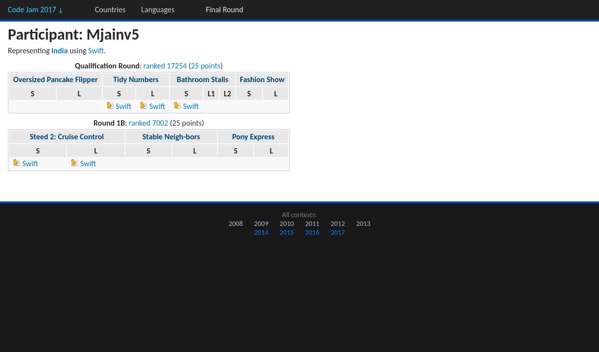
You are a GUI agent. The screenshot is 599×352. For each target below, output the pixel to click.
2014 (261, 232)
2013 (363, 223)
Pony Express (253, 136)
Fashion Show (262, 79)
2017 (338, 232)
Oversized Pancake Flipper (55, 79)
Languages (157, 9)
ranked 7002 (148, 123)
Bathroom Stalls (202, 79)
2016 (312, 232)
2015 (287, 232)
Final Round (224, 9)
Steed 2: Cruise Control (67, 136)
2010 (287, 223)
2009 (261, 223)
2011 (312, 223)
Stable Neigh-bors (171, 136)
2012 (338, 223)
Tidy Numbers (135, 79)
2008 (236, 223)
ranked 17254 (165, 65)
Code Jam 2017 (36, 9)
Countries (110, 9)
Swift (96, 50)
